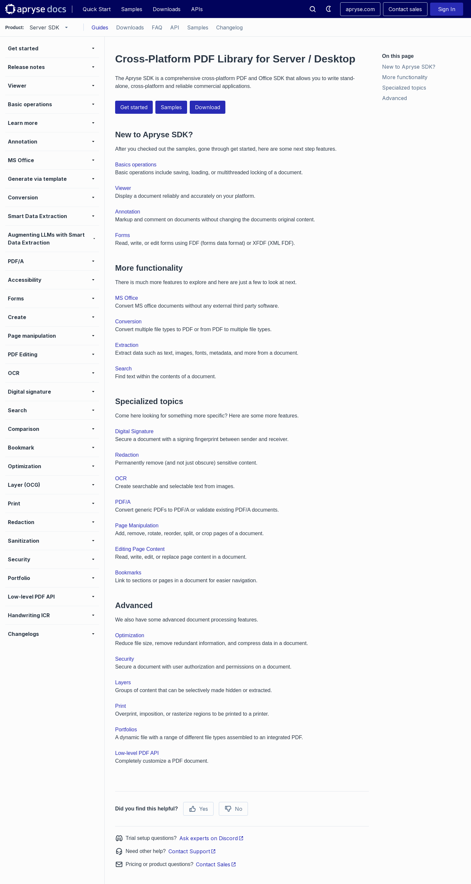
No (233, 809)
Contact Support (192, 851)
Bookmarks (128, 572)
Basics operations (135, 164)
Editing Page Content (140, 549)
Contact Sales (216, 864)
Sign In (446, 9)
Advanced (394, 98)
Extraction (126, 345)
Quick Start (97, 9)
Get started (134, 107)
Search (123, 368)
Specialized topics (404, 87)
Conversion (128, 321)
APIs (197, 9)
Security (124, 659)
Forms (122, 235)
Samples (131, 9)
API (174, 27)
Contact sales (405, 9)
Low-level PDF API (137, 753)
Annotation (127, 211)
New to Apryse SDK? (408, 66)
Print (120, 706)
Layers (123, 682)
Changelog (229, 27)
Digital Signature (134, 431)
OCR (121, 478)
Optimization (129, 635)
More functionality (404, 77)
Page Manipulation (137, 525)
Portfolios (126, 729)
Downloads (167, 9)
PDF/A (123, 502)
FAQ (157, 27)
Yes (198, 809)
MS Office (126, 298)
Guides (100, 27)
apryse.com (360, 9)
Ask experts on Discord (211, 838)
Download (207, 107)
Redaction (127, 455)
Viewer (123, 188)
